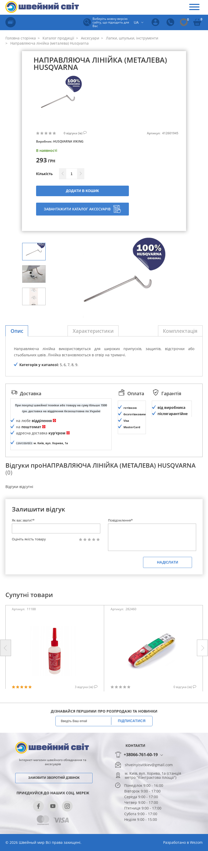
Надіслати (167, 575)
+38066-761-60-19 (141, 767)
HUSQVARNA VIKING (68, 141)
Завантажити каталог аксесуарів (82, 209)
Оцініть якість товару (29, 552)
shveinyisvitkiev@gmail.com (149, 778)
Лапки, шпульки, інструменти (131, 38)
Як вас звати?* (23, 533)
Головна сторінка (20, 38)
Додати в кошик (82, 191)
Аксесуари (89, 38)
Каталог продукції (57, 38)
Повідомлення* (120, 533)
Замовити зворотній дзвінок (54, 790)
